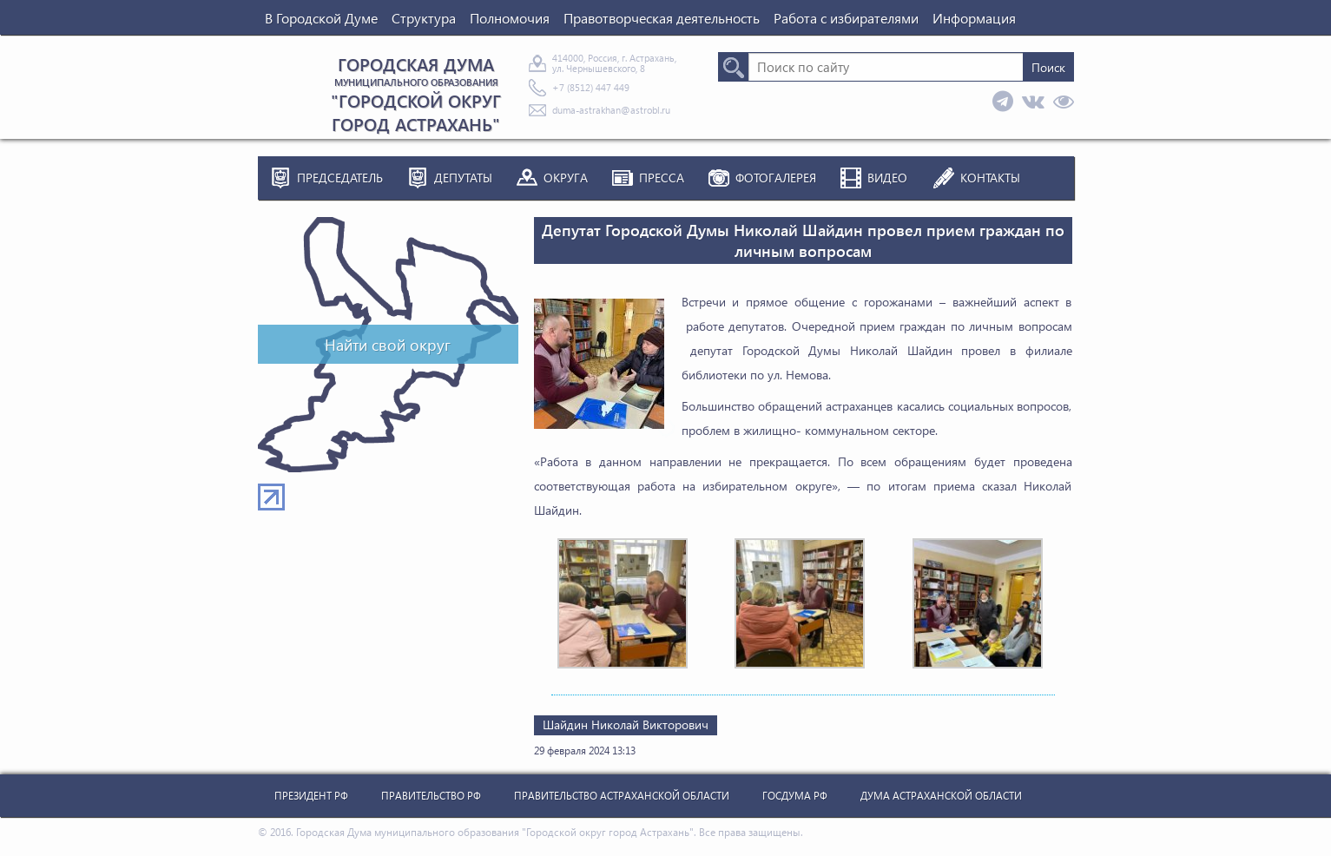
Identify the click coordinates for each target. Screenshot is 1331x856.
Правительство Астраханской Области (621, 795)
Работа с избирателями (846, 18)
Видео (887, 177)
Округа (566, 177)
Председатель (340, 177)
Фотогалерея (775, 177)
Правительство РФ (431, 795)
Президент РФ (311, 795)
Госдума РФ (794, 795)
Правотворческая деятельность (661, 18)
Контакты (990, 177)
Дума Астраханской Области (941, 795)
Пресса (661, 177)
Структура (424, 18)
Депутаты (463, 177)
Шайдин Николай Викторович (625, 724)
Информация (974, 18)
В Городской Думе (321, 18)
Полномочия (510, 18)
